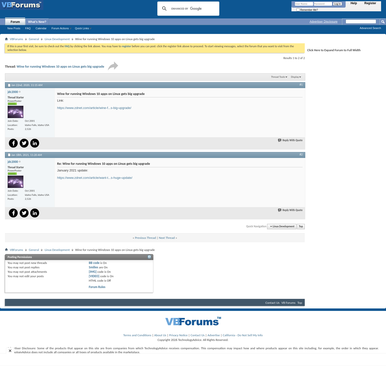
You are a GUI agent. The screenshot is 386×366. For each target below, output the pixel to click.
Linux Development (57, 39)
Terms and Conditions (137, 335)
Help (354, 3)
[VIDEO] (94, 276)
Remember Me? (307, 10)
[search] (187, 9)
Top (301, 226)
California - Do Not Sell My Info (243, 335)
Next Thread (167, 238)
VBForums (16, 39)
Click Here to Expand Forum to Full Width (334, 50)
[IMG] (93, 272)
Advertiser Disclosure (324, 21)
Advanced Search (370, 28)
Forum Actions (60, 28)
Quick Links (82, 28)
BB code (94, 263)
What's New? (37, 22)
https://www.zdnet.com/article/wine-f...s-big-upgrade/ (94, 108)
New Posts (13, 28)
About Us (160, 335)
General (34, 39)
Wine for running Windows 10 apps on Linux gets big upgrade (60, 66)
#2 (301, 154)
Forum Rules (97, 287)
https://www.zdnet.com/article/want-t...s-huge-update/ (94, 178)
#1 (301, 84)
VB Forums (288, 303)
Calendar (41, 28)
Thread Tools (278, 76)
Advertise (214, 335)
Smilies (93, 267)
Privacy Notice (178, 335)
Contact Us (272, 303)
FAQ (28, 28)
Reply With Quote (290, 140)
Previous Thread (145, 238)
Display (295, 76)
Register (370, 3)
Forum (15, 22)
